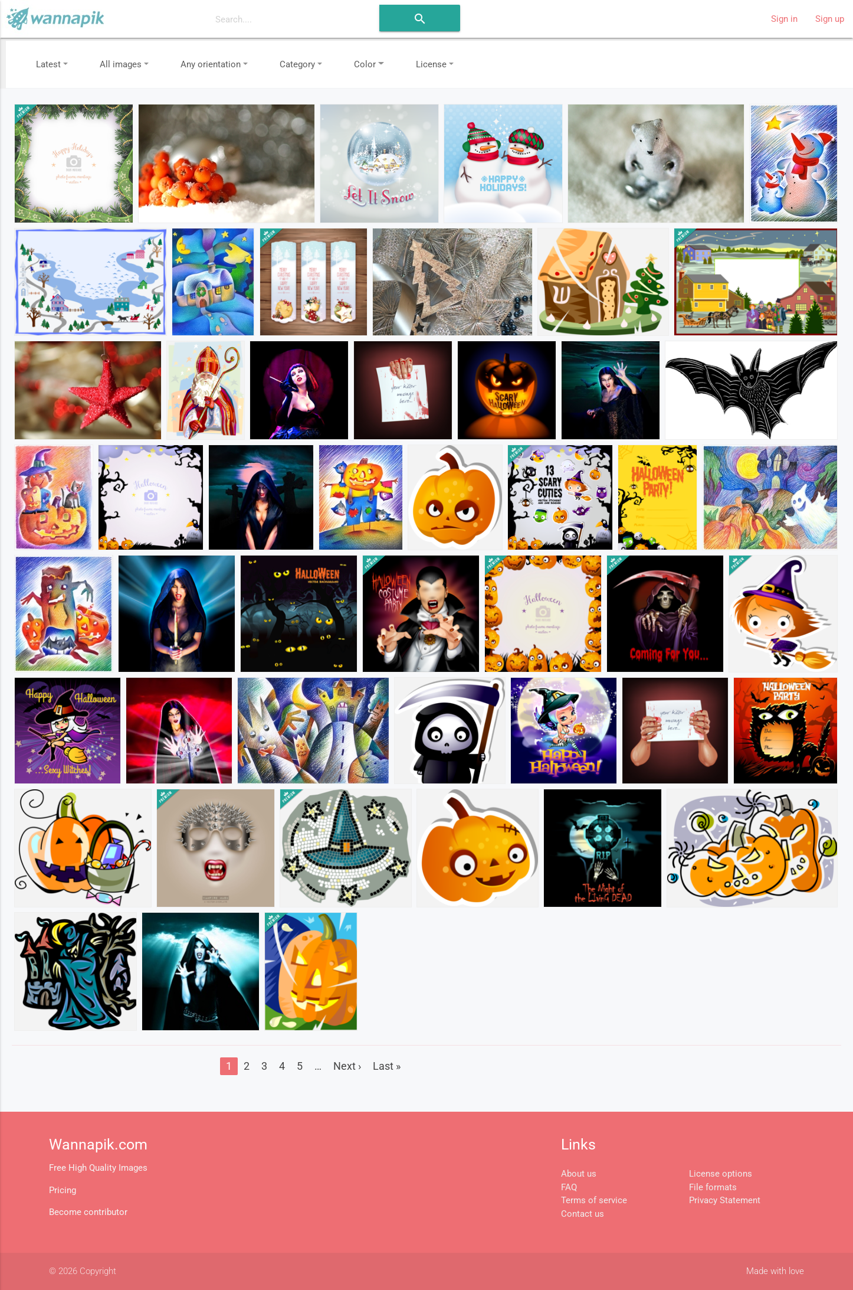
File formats (713, 1187)
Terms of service (594, 1200)
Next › (347, 1066)
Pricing (62, 1190)
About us (578, 1173)
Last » (387, 1066)
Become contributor (88, 1212)
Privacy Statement (724, 1200)
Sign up (829, 19)
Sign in (784, 19)
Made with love (775, 1271)
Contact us (582, 1214)
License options (720, 1173)
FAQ (569, 1187)
